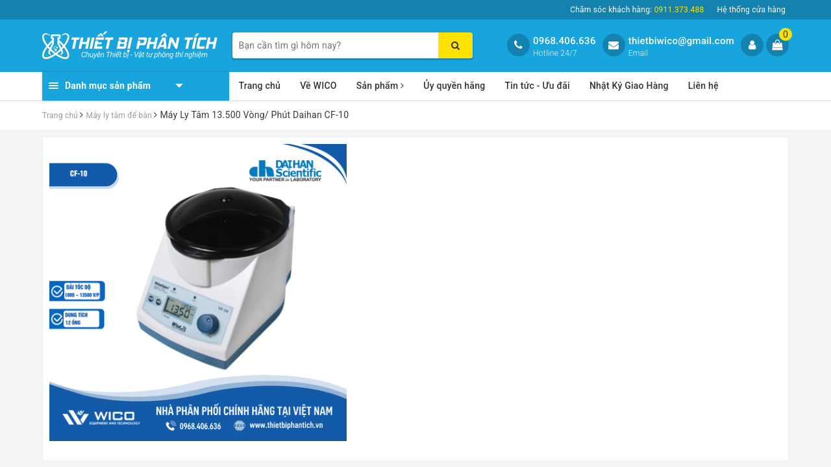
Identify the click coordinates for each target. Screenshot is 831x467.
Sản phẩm (380, 85)
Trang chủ (260, 85)
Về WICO (318, 85)
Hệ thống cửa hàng (751, 9)
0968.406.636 (564, 41)
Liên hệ (703, 85)
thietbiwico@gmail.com (681, 41)
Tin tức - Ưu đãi (537, 85)
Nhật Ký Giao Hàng (629, 85)
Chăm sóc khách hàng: (637, 9)
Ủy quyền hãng (454, 85)
